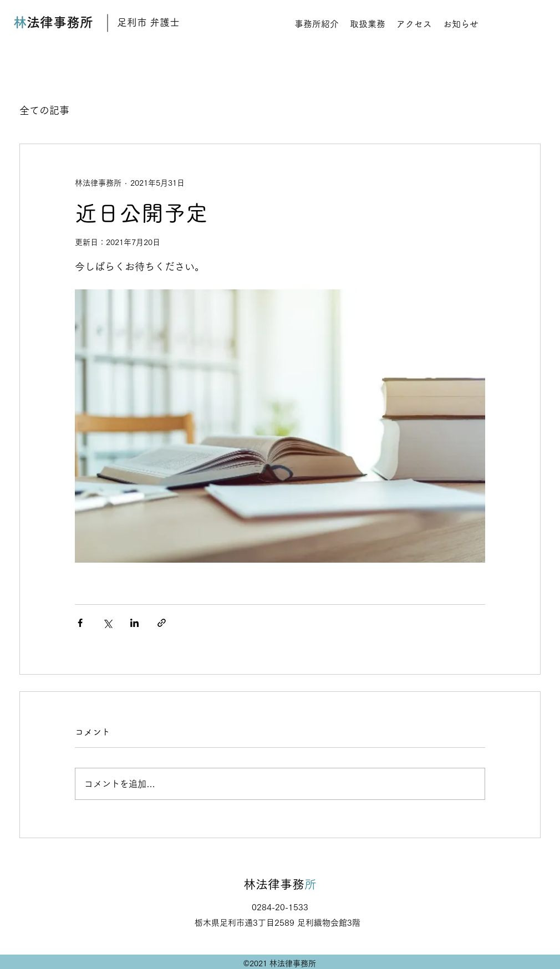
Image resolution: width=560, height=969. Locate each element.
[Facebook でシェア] (80, 623)
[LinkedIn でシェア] (134, 623)
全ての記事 (44, 110)
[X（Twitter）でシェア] (107, 623)
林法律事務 (273, 884)
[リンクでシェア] (161, 623)
